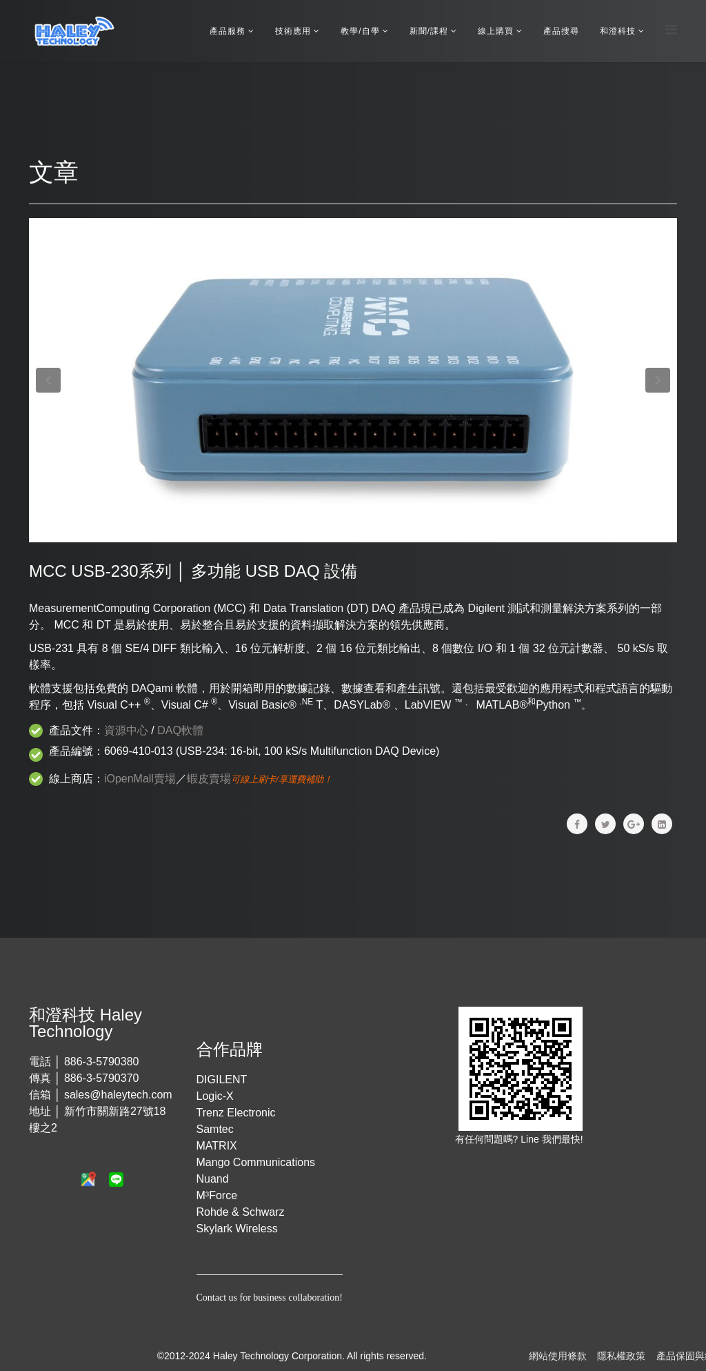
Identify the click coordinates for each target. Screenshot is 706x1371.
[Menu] (671, 30)
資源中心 (126, 730)
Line (531, 1139)
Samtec (215, 1129)
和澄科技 (618, 31)
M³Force (217, 1195)
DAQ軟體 (180, 730)
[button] (48, 380)
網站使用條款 (558, 1355)
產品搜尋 (561, 31)
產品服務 (227, 31)
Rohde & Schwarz (240, 1212)
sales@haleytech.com (118, 1095)
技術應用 (293, 31)
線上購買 (496, 31)
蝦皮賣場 (209, 779)
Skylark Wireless (237, 1228)
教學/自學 (360, 31)
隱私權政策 (621, 1355)
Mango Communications (256, 1162)
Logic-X (215, 1096)
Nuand (212, 1179)
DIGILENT (222, 1079)
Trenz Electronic (236, 1112)
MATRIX (216, 1146)
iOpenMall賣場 (140, 779)
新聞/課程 (429, 31)
